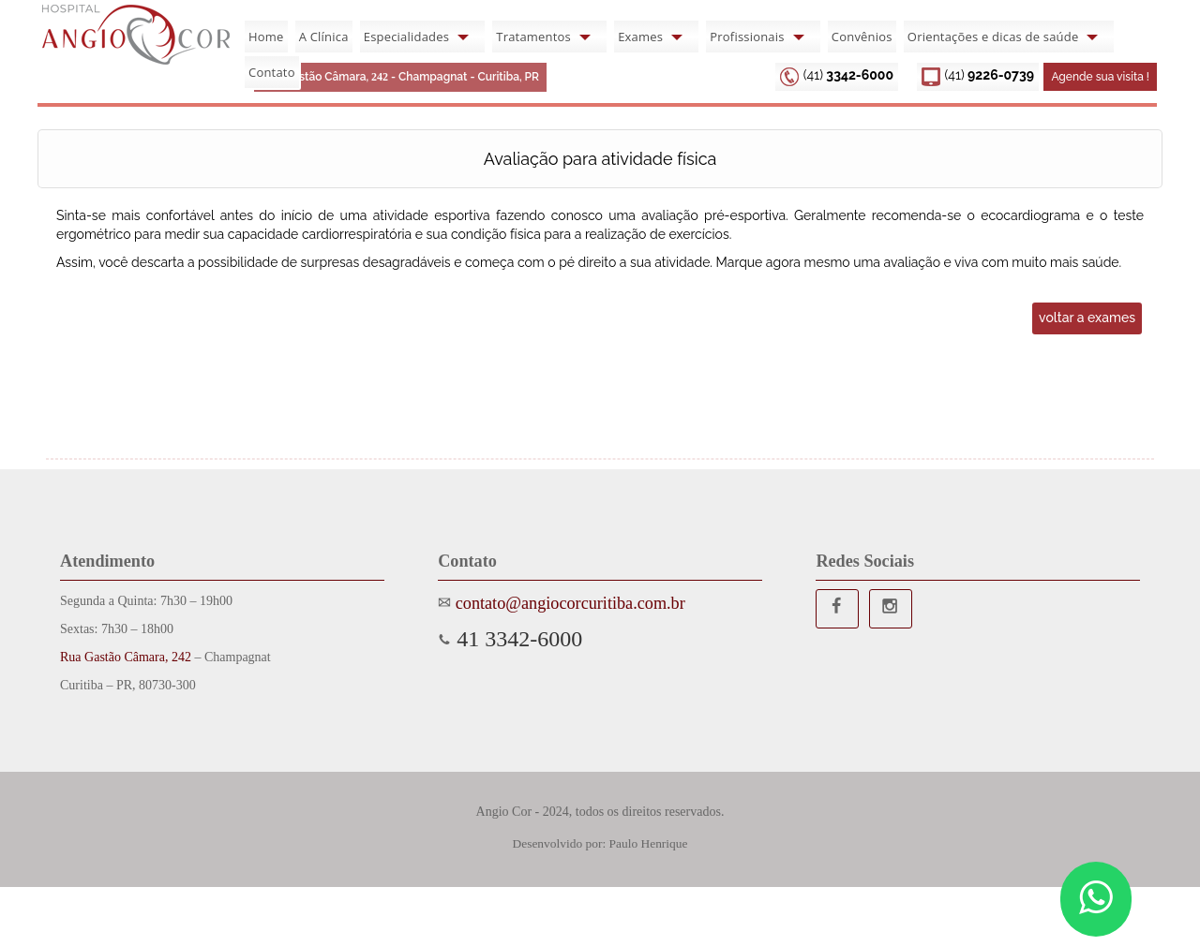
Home (266, 36)
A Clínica (324, 36)
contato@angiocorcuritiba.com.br (568, 603)
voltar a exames (1087, 317)
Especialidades (406, 36)
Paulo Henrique (648, 843)
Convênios (862, 36)
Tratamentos (533, 36)
